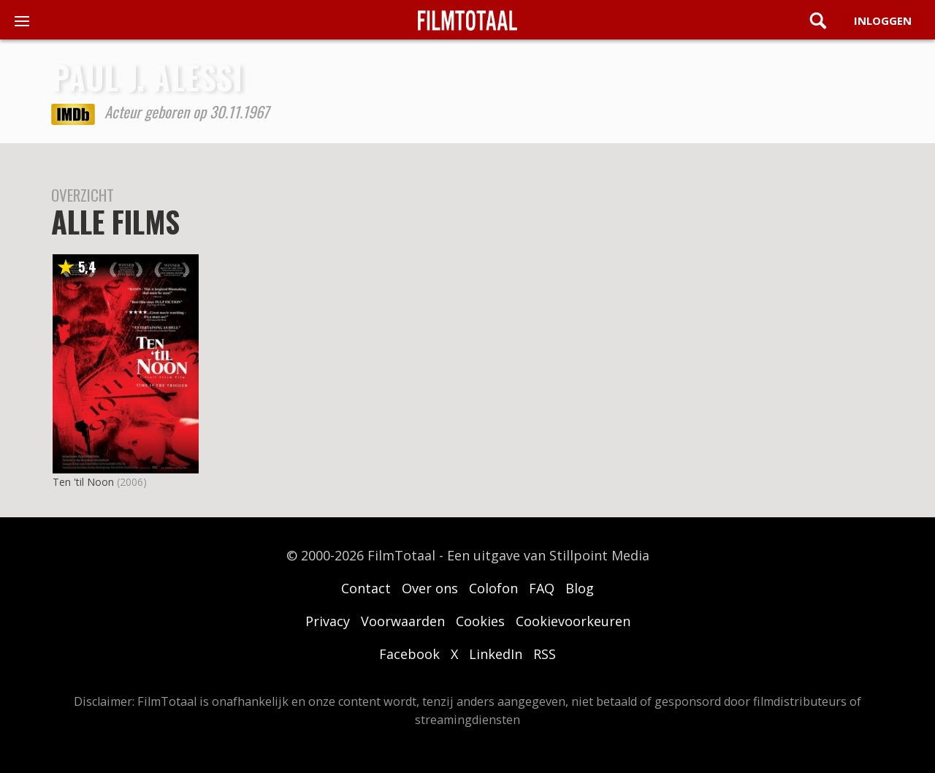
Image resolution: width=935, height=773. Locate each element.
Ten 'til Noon (83, 482)
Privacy (327, 621)
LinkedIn (495, 654)
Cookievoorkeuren (573, 621)
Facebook (409, 654)
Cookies (480, 621)
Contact (366, 588)
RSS (544, 654)
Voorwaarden (403, 621)
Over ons (430, 588)
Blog (579, 588)
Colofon (493, 588)
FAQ (541, 588)
